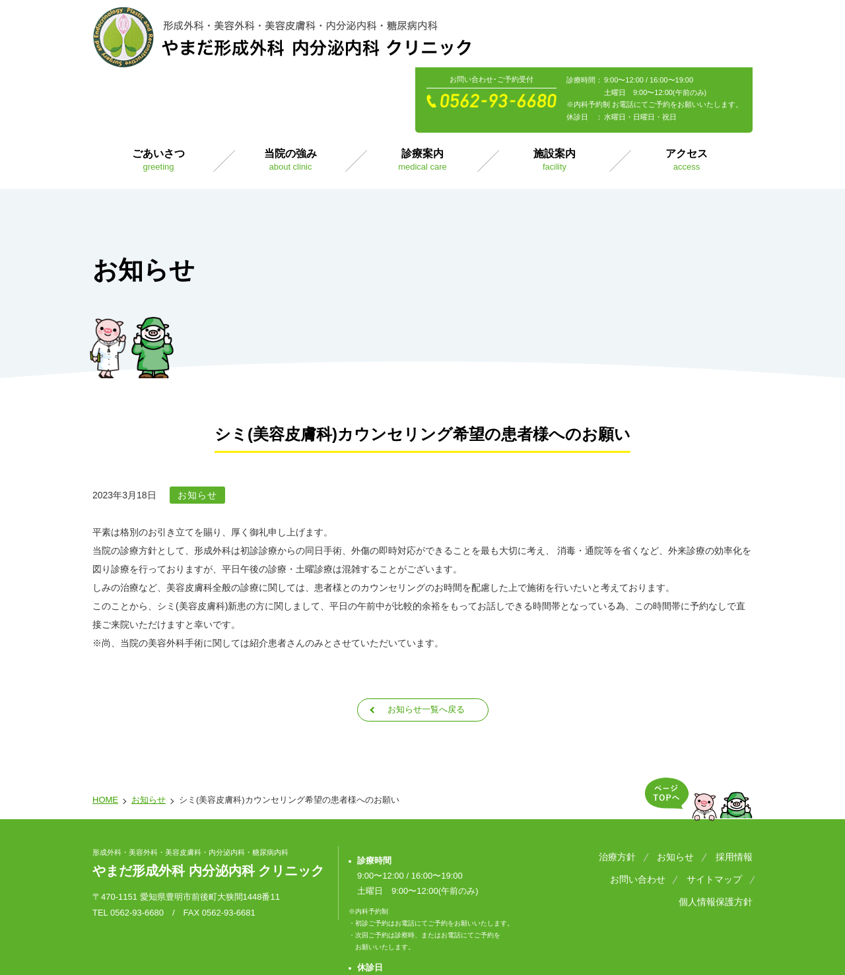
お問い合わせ (564, 806)
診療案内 (422, 93)
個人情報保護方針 (716, 806)
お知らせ (148, 733)
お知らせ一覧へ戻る (425, 642)
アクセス (687, 93)
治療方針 (628, 789)
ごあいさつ (158, 93)
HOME (105, 733)
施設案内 (555, 93)
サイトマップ (635, 806)
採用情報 (734, 789)
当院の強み (290, 93)
